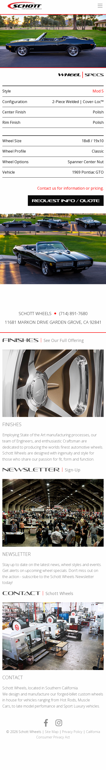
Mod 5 (98, 91)
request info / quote (66, 200)
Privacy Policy (72, 731)
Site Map (52, 731)
